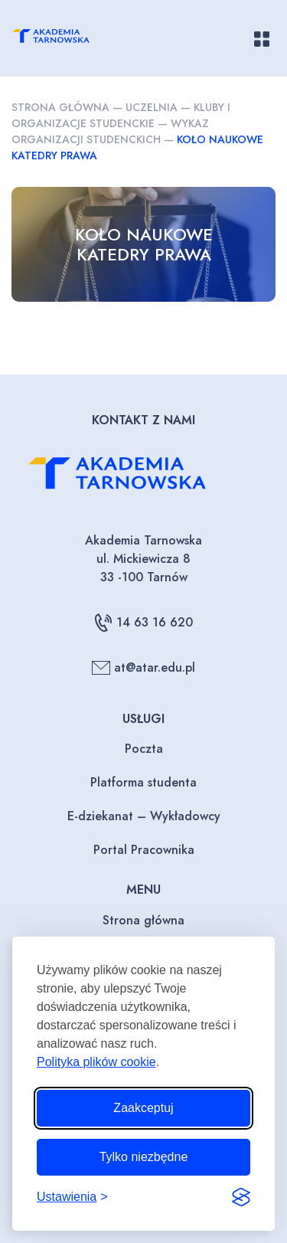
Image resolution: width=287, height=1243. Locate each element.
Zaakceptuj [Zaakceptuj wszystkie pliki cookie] (143, 1107)
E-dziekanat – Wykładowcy (143, 816)
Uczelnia (152, 107)
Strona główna (60, 107)
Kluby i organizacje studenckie (120, 115)
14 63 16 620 (143, 622)
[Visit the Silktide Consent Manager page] (241, 1197)
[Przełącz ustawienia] (72, 1197)
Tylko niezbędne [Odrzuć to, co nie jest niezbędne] (143, 1156)
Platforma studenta (143, 782)
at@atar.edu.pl (143, 668)
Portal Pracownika (143, 850)
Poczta (144, 748)
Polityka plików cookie (96, 1061)
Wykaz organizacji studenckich (110, 131)
